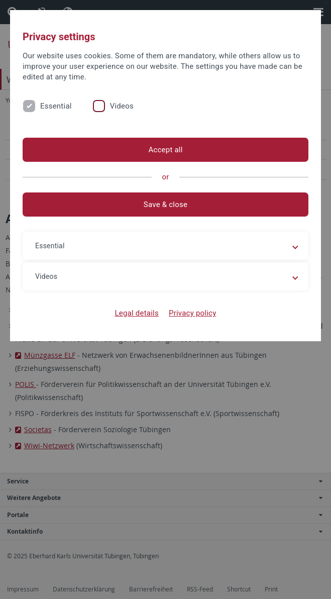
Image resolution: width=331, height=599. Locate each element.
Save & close (165, 204)
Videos (122, 106)
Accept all (165, 149)
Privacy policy (192, 313)
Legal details (137, 313)
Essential (56, 106)
